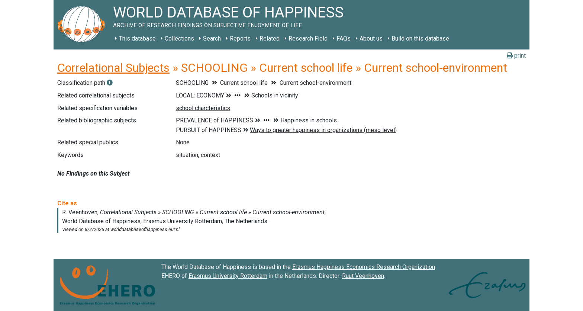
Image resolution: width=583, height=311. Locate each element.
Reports (240, 38)
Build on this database (420, 38)
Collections (179, 38)
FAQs (343, 38)
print (516, 55)
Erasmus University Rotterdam (228, 275)
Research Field (308, 38)
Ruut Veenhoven (363, 275)
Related (270, 38)
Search (212, 38)
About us (371, 38)
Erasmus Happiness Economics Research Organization (363, 266)
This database (137, 38)
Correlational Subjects (113, 68)
